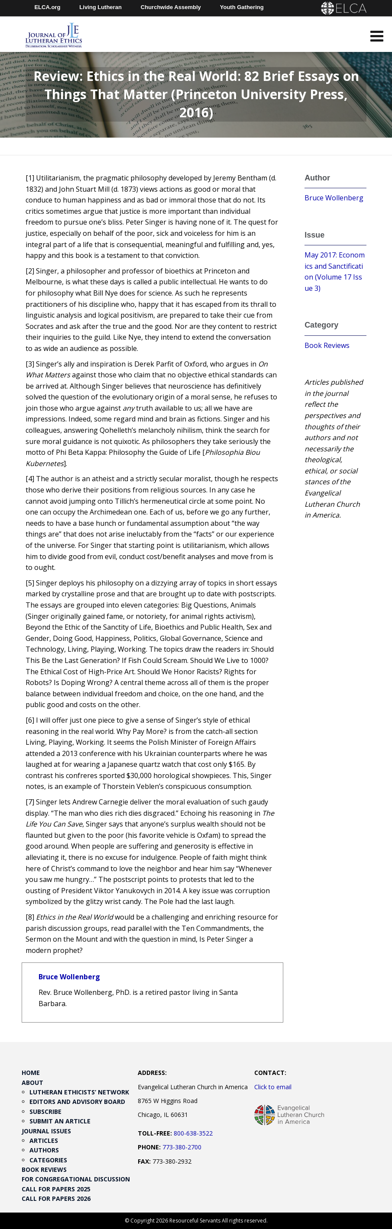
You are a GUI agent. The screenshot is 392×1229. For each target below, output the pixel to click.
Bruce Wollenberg (69, 976)
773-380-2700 (181, 1147)
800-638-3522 (193, 1133)
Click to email (273, 1087)
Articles (43, 1140)
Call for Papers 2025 (56, 1189)
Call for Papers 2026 (56, 1198)
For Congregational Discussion (76, 1179)
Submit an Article (60, 1121)
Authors (44, 1150)
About (32, 1082)
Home (31, 1072)
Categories (48, 1160)
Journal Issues (46, 1131)
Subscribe (45, 1111)
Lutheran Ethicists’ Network (79, 1092)
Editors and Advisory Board (77, 1101)
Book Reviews (327, 345)
